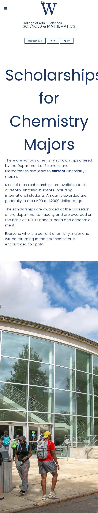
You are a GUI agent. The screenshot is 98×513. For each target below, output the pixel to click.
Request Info (35, 41)
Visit (52, 41)
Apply (67, 41)
